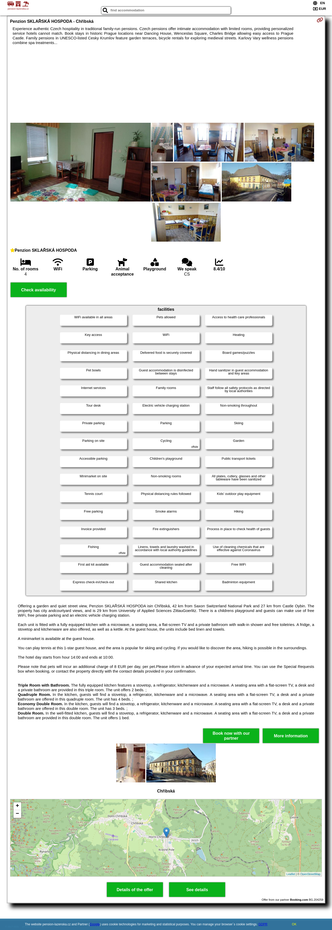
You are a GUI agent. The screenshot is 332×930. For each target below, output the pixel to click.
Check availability (38, 290)
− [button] (17, 814)
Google (95, 924)
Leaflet (291, 874)
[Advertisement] (166, 84)
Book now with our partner (231, 735)
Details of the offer (135, 890)
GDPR (262, 924)
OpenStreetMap (310, 874)
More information (291, 736)
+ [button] (17, 806)
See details (197, 890)
